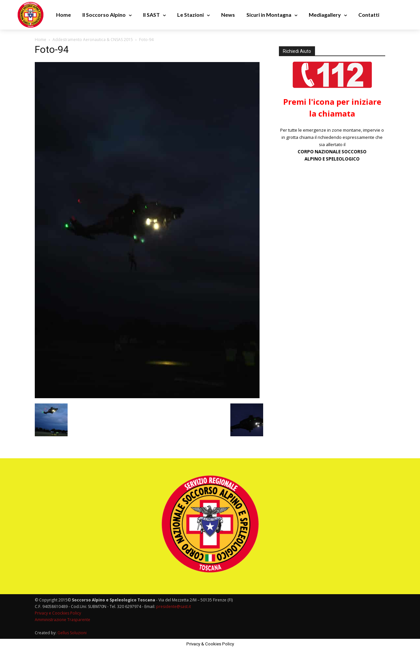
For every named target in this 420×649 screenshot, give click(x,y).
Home (40, 39)
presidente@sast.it (173, 606)
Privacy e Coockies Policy (58, 613)
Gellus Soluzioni (72, 633)
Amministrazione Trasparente (62, 619)
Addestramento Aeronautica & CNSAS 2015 (92, 39)
